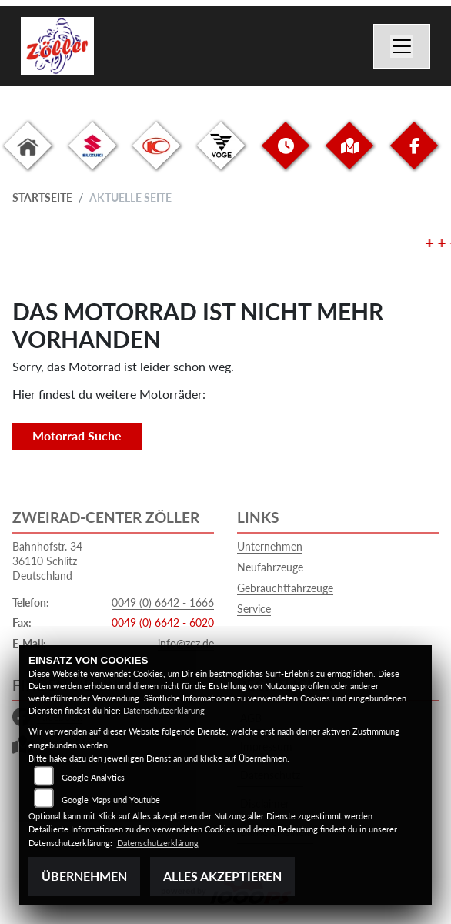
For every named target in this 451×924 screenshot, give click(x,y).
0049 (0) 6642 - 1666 (163, 602)
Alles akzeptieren (222, 876)
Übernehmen (84, 876)
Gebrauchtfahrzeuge (285, 587)
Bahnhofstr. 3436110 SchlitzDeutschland (47, 560)
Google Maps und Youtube (111, 800)
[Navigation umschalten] (401, 46)
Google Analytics (93, 777)
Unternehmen (269, 546)
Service (254, 608)
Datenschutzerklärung (164, 710)
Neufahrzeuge (270, 567)
